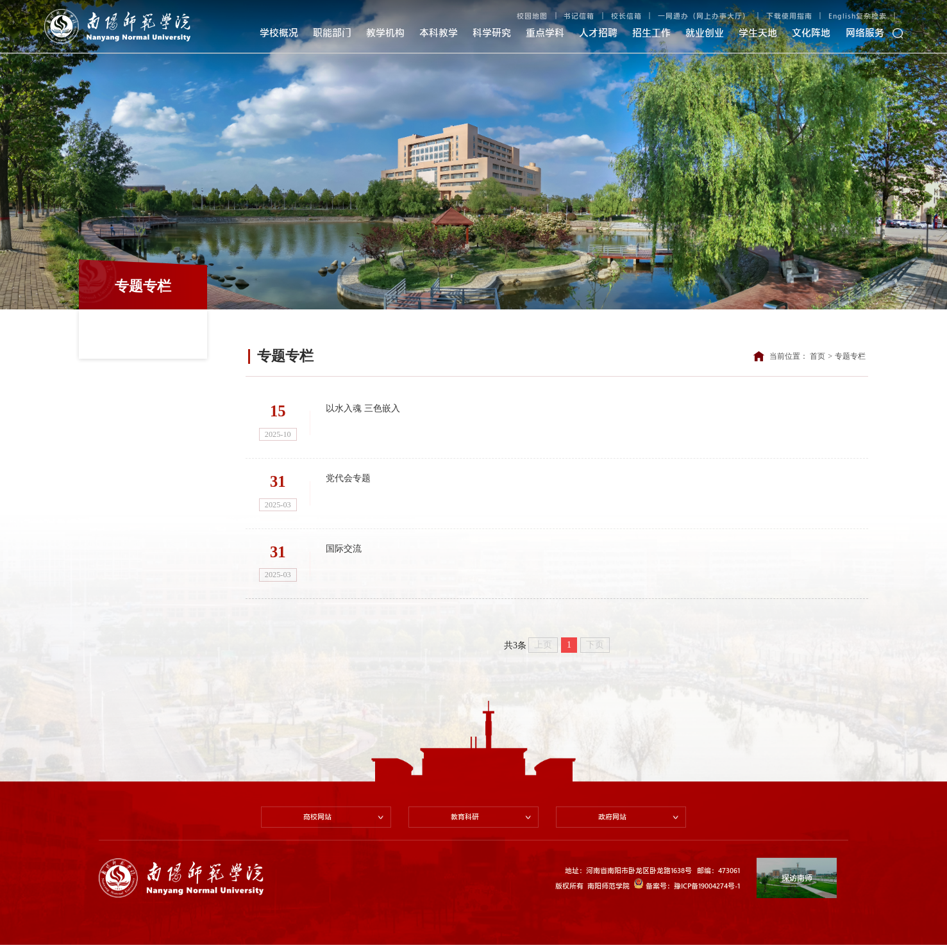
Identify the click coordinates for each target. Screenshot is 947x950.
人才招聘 (598, 32)
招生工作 (651, 32)
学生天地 (758, 32)
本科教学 (438, 32)
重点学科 (545, 32)
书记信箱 (579, 16)
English (842, 16)
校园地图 (532, 16)
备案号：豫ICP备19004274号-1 (687, 888)
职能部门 (332, 32)
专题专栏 (850, 356)
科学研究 (492, 32)
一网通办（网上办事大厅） (704, 16)
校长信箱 (626, 16)
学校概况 (279, 32)
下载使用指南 (789, 16)
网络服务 (865, 32)
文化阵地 (811, 32)
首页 (817, 356)
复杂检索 (871, 16)
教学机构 (385, 32)
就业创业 (704, 32)
